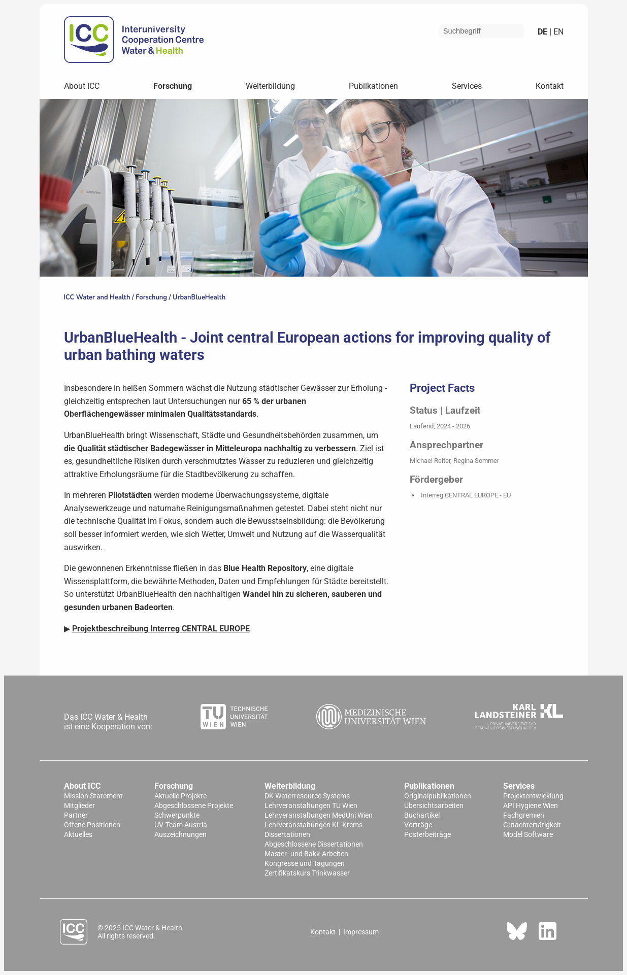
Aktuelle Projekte (180, 796)
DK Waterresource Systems (307, 796)
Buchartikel (422, 815)
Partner (76, 815)
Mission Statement (93, 796)
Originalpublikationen (437, 796)
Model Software (528, 834)
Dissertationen (287, 834)
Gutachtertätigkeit (532, 825)
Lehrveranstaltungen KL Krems (313, 825)
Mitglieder (79, 805)
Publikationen (373, 86)
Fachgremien (523, 815)
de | (544, 32)
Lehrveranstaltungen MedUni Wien (319, 815)
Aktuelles (78, 834)
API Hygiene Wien (530, 805)
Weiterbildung (270, 86)
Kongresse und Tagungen (305, 863)
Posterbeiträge (427, 834)
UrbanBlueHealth (199, 297)
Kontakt (550, 86)
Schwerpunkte (177, 815)
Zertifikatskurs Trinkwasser (307, 873)
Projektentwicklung (533, 796)
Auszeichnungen (180, 834)
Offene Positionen (92, 825)
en (557, 32)
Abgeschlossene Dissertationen (314, 844)
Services (467, 86)
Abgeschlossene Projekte (193, 805)
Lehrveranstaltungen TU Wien (311, 805)
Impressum (361, 932)
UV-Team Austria (180, 825)
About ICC (82, 86)
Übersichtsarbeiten (434, 805)
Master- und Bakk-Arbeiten (306, 854)
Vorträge (418, 825)
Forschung (172, 86)
